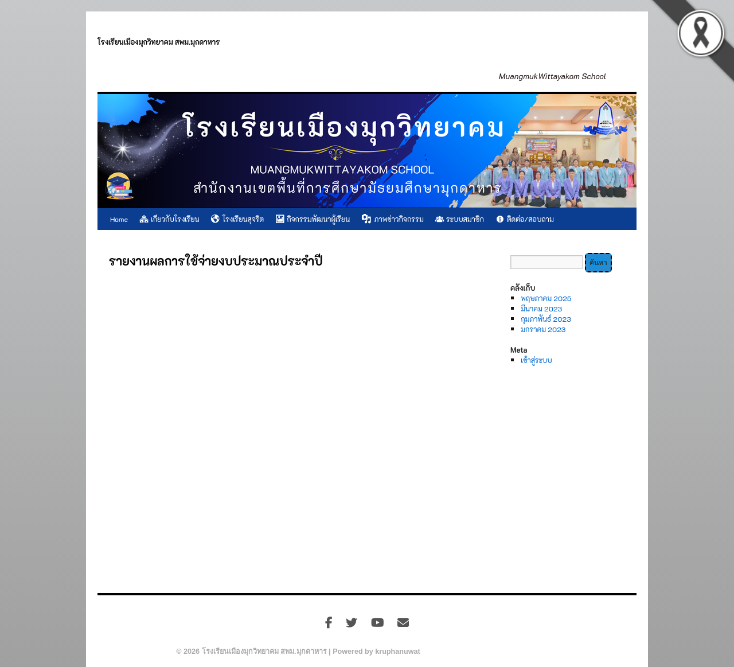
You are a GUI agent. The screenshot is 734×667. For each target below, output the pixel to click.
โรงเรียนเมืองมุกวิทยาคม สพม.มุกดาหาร (158, 41)
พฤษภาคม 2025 (546, 298)
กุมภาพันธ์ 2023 (546, 318)
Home (119, 219)
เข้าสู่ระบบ (536, 360)
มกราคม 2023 (543, 329)
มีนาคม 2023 (541, 308)
